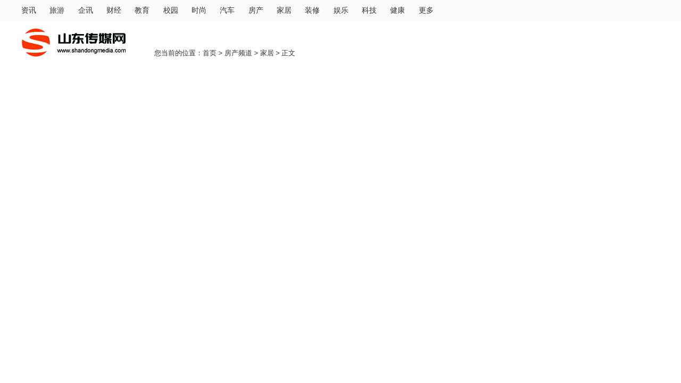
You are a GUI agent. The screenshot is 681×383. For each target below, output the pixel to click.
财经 (113, 10)
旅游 (56, 10)
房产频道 (238, 53)
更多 (426, 10)
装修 (312, 10)
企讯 (85, 10)
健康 (397, 10)
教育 (142, 10)
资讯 (28, 10)
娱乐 (341, 10)
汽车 (227, 10)
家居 (284, 10)
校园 (170, 10)
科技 (369, 10)
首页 (210, 53)
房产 (255, 10)
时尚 (199, 10)
